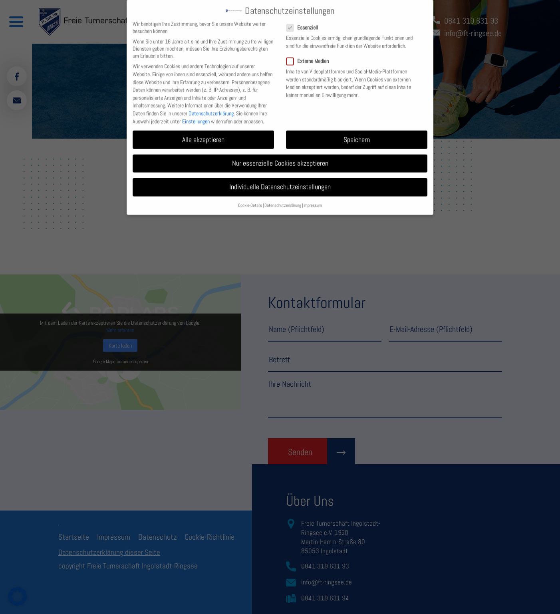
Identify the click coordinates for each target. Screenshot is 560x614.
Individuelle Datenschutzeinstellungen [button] (280, 180)
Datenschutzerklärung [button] (282, 199)
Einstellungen (196, 115)
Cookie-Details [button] (250, 199)
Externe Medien (311, 54)
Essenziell (305, 21)
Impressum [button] (313, 199)
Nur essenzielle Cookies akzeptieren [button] (280, 157)
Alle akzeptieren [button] (203, 133)
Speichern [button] (357, 133)
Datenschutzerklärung (211, 107)
